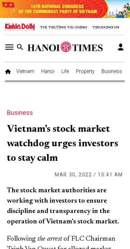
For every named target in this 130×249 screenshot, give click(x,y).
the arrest (49, 239)
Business (112, 71)
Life (65, 71)
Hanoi (47, 71)
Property (85, 71)
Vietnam (25, 71)
